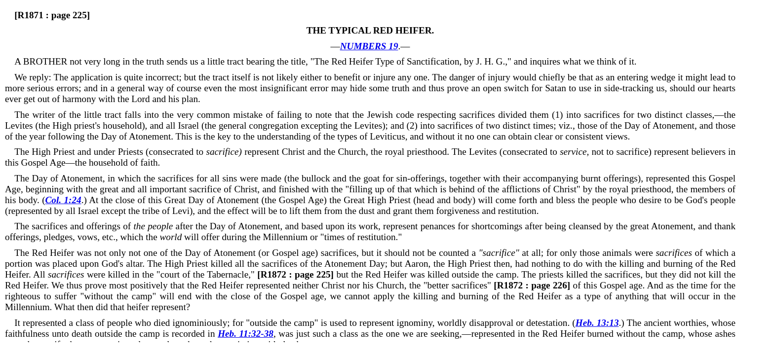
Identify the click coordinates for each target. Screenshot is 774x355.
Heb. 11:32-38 (245, 333)
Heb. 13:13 (597, 323)
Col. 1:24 (63, 200)
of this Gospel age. (569, 285)
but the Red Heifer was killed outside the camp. (388, 274)
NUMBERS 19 (369, 46)
